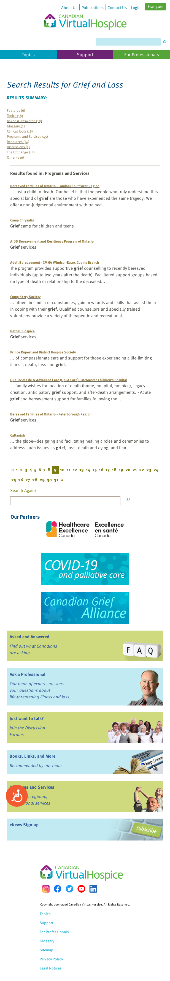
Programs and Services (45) (27, 136)
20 (127, 469)
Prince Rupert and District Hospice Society (43, 352)
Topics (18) (15, 115)
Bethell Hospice (22, 330)
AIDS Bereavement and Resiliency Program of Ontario (52, 241)
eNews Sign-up (24, 824)
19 (121, 469)
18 (114, 469)
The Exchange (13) (21, 151)
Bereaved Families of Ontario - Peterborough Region (50, 414)
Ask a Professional (27, 674)
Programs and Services (32, 787)
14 (88, 469)
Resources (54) (18, 141)
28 (34, 479)
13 (81, 469)
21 (135, 469)
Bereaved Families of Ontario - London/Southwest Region (54, 185)
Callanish (17, 435)
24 (155, 469)
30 (49, 479)
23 (148, 469)
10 (62, 469)
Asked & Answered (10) (24, 120)
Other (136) (15, 157)
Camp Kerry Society (25, 296)
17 (108, 469)
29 (42, 479)
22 (141, 469)
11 (69, 469)
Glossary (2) (16, 125)
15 (95, 469)
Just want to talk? (27, 718)
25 (13, 479)
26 (20, 479)
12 (75, 469)
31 (56, 479)
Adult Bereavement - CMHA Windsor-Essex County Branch (54, 262)
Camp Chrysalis (22, 220)
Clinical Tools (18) (20, 131)
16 (101, 469)
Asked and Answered (29, 636)
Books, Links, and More (32, 756)
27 (27, 479)
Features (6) (16, 110)
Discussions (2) (18, 146)
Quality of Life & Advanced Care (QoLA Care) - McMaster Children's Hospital (68, 379)
